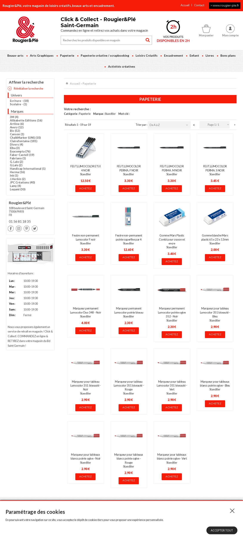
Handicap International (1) (27, 168)
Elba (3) (15, 148)
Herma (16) (17, 172)
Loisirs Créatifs (147, 55)
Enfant (194, 55)
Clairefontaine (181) (23, 141)
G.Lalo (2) (16, 165)
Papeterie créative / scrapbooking (105, 55)
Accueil (185, 5)
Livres (210, 55)
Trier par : (142, 124)
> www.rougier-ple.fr (224, 5)
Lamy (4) (15, 186)
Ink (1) (14, 175)
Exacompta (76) (20, 151)
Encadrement (173, 55)
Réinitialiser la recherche (25, 88)
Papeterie (67, 55)
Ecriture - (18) (19, 100)
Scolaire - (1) (18, 104)
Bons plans (228, 55)
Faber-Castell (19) (22, 155)
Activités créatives (121, 66)
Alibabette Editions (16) (26, 120)
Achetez (85, 188)
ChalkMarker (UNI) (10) (25, 137)
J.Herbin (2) (17, 179)
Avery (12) (16, 127)
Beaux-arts (15, 55)
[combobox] (215, 125)
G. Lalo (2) (16, 161)
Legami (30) (17, 189)
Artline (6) (17, 124)
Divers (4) (16, 144)
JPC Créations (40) (22, 182)
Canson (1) (17, 134)
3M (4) (14, 117)
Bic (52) (15, 130)
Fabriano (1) (18, 158)
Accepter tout (222, 530)
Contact (199, 5)
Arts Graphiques (42, 55)
